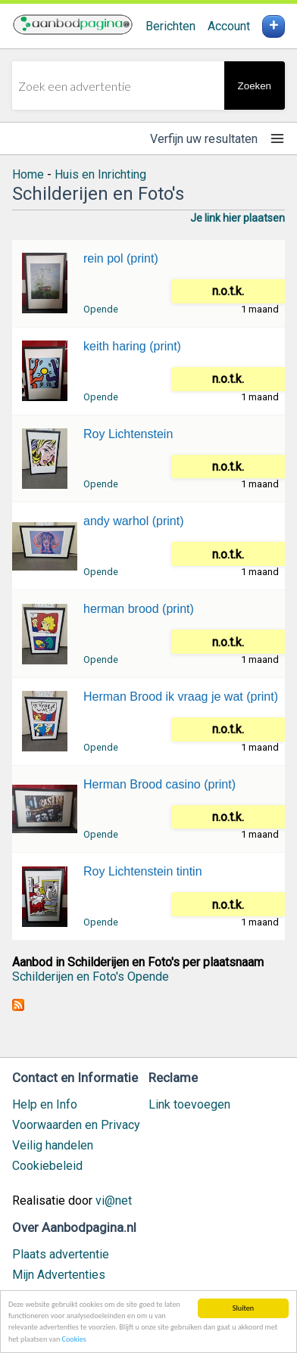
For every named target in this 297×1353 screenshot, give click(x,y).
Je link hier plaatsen (237, 218)
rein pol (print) (120, 258)
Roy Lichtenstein (128, 434)
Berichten (170, 26)
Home (28, 174)
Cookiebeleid (47, 1166)
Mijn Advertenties (58, 1274)
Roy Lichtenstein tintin (142, 871)
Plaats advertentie (60, 1254)
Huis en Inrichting (100, 174)
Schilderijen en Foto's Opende (90, 976)
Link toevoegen (189, 1104)
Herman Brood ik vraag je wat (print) (180, 696)
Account (229, 26)
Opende (100, 309)
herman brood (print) (138, 608)
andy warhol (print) (133, 521)
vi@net (113, 1200)
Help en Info (44, 1104)
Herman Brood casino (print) (159, 784)
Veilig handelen (52, 1145)
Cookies (74, 1340)
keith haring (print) (132, 346)
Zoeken (254, 86)
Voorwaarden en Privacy (76, 1125)
